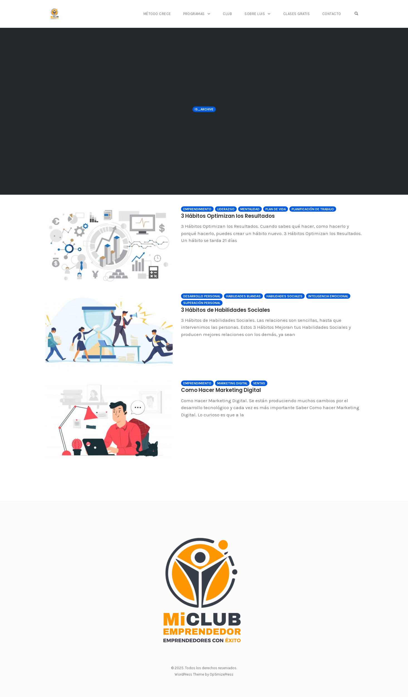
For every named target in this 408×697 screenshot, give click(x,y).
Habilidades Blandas (243, 296)
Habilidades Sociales (284, 296)
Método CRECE (167, 14)
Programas (203, 14)
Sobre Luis (261, 14)
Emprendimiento (197, 209)
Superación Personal (201, 303)
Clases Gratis (301, 14)
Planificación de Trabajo (313, 209)
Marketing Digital (232, 383)
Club (235, 14)
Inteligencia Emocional (328, 296)
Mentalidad (250, 209)
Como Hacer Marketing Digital (212, 389)
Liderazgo (225, 209)
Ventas (259, 383)
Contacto (335, 14)
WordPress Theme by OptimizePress (204, 674)
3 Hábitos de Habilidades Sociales (216, 309)
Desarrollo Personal (201, 296)
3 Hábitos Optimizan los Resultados (218, 215)
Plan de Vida (275, 209)
